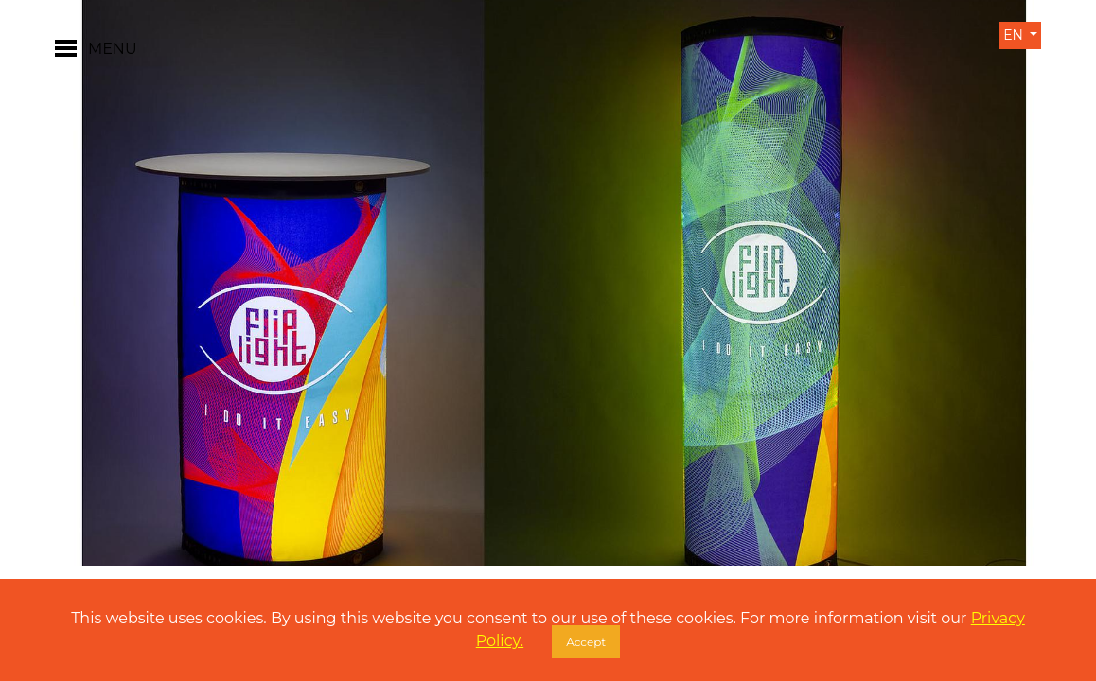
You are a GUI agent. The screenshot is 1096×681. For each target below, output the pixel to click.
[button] (55, 283)
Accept (586, 642)
